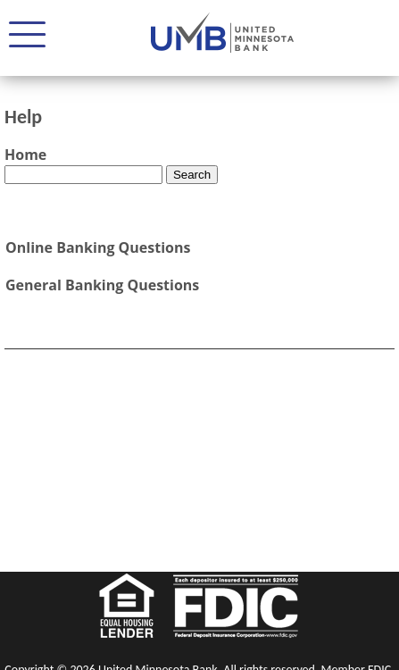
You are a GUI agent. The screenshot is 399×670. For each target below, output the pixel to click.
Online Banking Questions (97, 247)
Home (25, 154)
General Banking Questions (102, 285)
